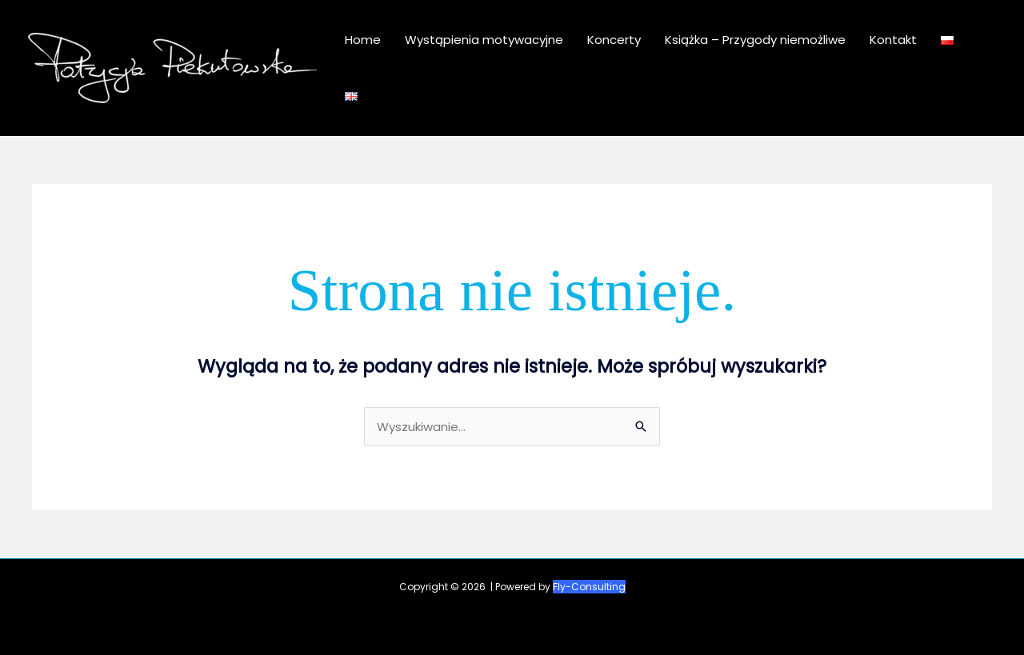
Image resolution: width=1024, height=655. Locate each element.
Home (363, 39)
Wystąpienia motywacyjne (484, 39)
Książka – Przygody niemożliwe (755, 39)
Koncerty (614, 39)
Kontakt (893, 39)
